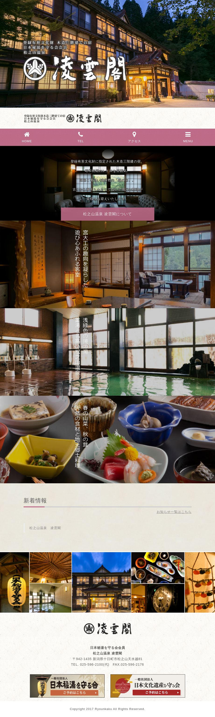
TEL (80, 136)
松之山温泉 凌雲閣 (45, 528)
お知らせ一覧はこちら (174, 512)
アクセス (134, 136)
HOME (27, 136)
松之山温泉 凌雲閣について (107, 214)
